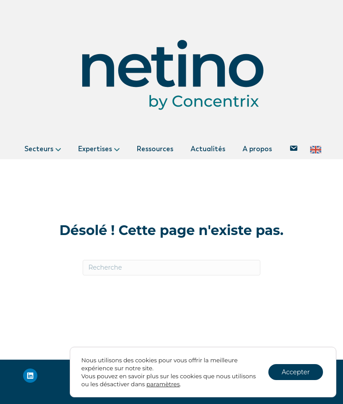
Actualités (208, 149)
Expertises (95, 149)
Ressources (155, 149)
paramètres (163, 384)
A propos (257, 149)
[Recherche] (171, 267)
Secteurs (38, 149)
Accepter (296, 372)
